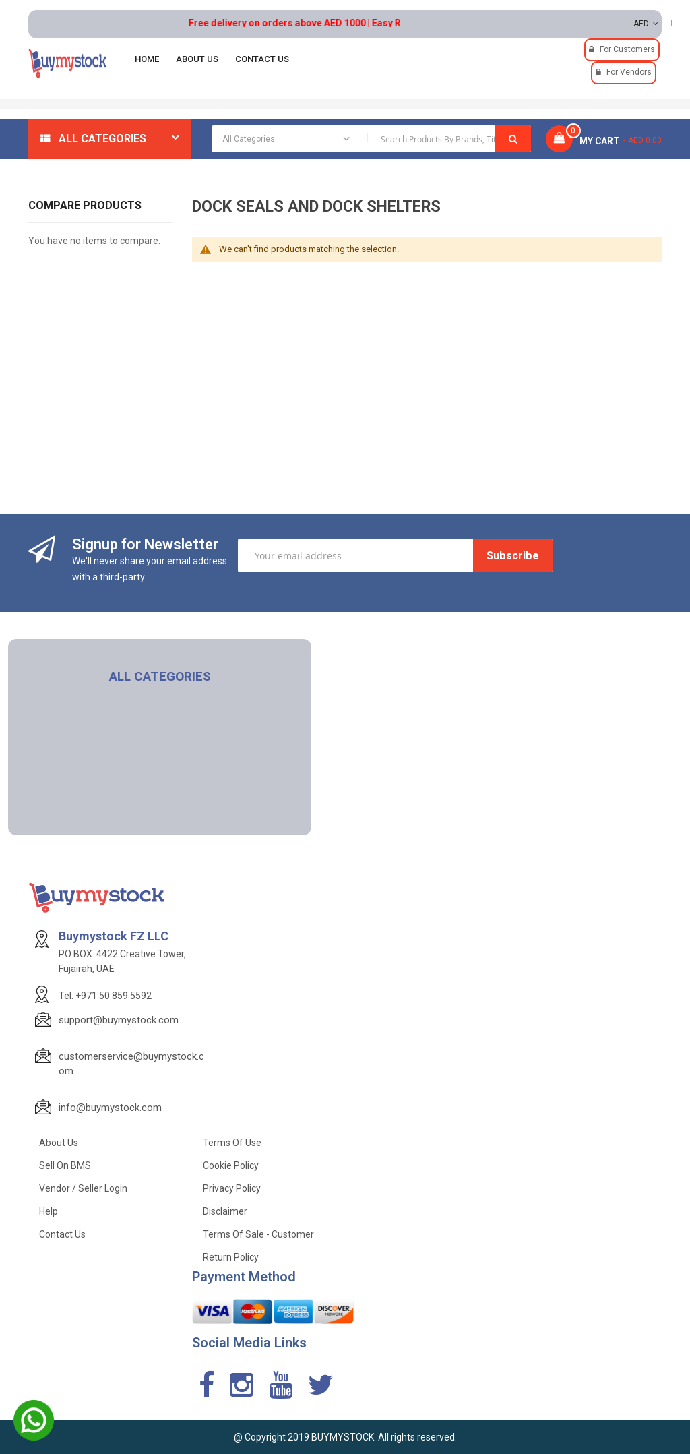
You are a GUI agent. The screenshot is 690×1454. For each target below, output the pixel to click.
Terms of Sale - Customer (258, 1234)
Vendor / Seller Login (83, 1188)
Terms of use (232, 1142)
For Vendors (629, 72)
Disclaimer (225, 1211)
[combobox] (371, 138)
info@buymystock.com (110, 1107)
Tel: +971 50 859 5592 (105, 995)
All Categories (102, 138)
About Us (58, 1142)
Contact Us (62, 1234)
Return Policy (231, 1257)
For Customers (627, 49)
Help (48, 1211)
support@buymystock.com (119, 1020)
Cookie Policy (231, 1165)
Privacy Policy (232, 1188)
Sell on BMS (65, 1165)
